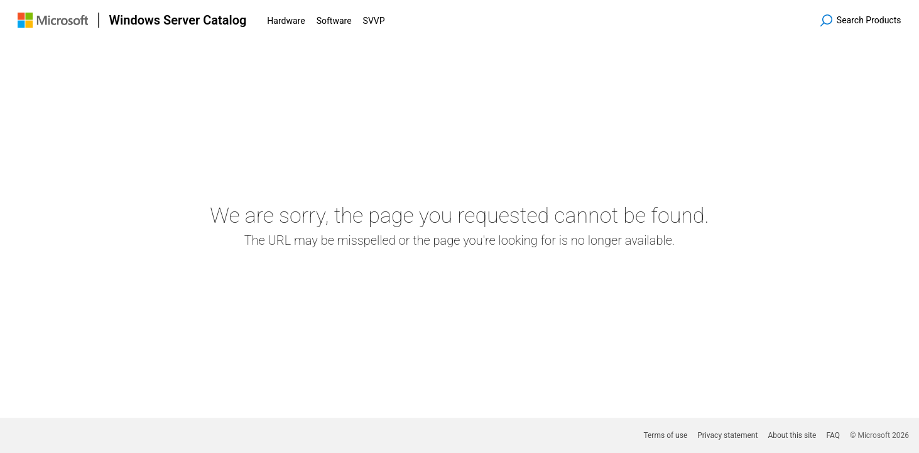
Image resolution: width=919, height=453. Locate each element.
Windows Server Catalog (178, 20)
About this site (792, 435)
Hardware (286, 21)
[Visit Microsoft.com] (53, 20)
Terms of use (665, 435)
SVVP (374, 21)
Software (334, 21)
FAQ (833, 435)
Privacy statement (727, 435)
